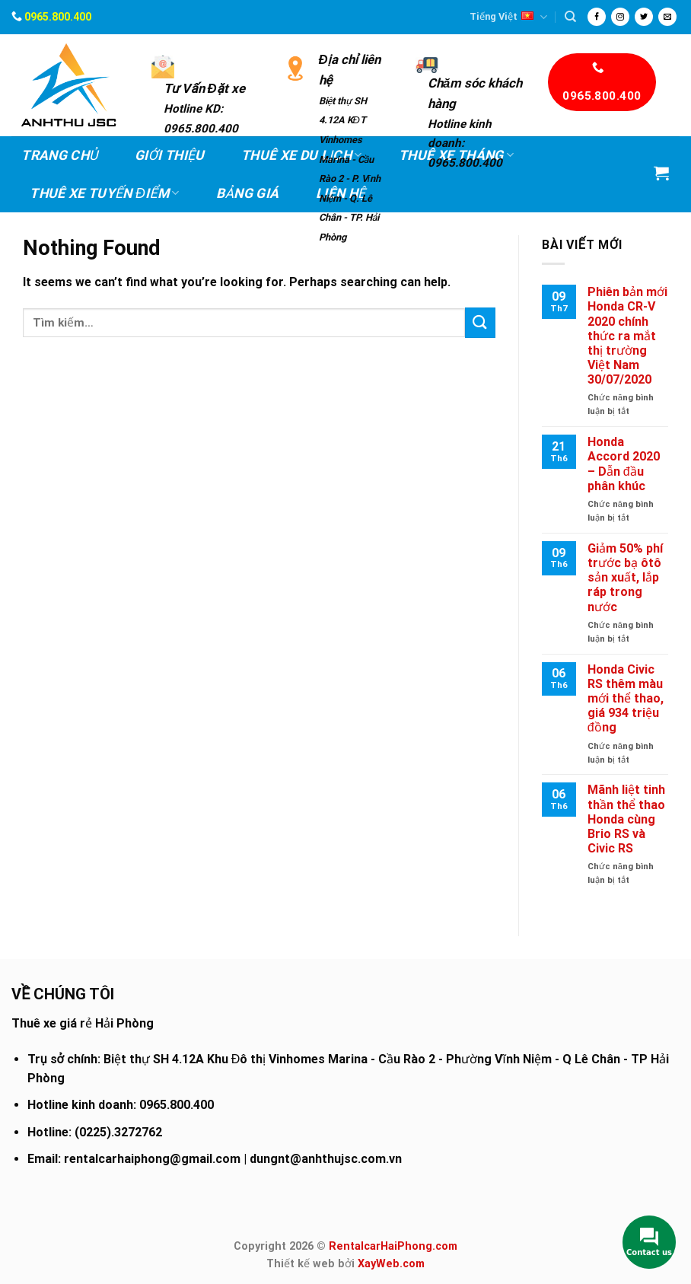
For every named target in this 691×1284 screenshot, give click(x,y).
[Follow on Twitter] (644, 17)
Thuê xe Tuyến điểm (105, 193)
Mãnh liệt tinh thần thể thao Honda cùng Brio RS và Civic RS (626, 818)
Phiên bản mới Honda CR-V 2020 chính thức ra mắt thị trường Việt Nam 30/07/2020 (627, 336)
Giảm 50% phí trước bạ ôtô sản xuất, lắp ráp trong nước (625, 577)
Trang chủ (59, 155)
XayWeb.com (391, 1263)
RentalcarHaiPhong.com (393, 1246)
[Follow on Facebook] (597, 17)
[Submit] (480, 322)
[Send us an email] (667, 17)
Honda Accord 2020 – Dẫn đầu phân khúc (624, 464)
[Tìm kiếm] (570, 16)
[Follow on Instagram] (620, 17)
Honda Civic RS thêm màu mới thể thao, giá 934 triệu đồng (626, 698)
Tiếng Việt (508, 17)
